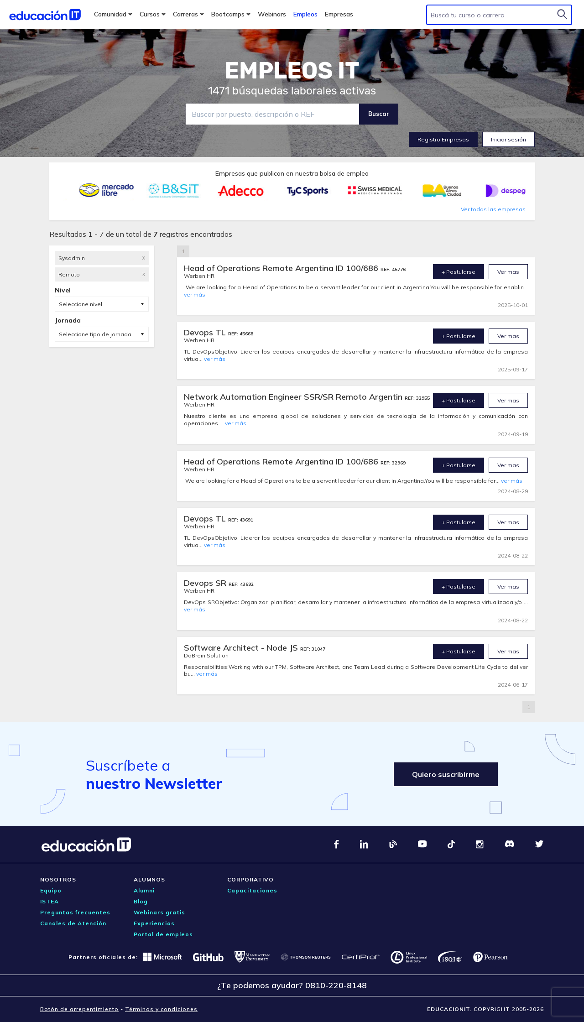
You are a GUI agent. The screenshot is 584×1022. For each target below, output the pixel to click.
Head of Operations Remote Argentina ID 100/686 (282, 268)
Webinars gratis (159, 912)
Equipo (51, 890)
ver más (194, 294)
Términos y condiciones (161, 1009)
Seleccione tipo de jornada (95, 334)
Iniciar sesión (508, 139)
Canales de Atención (73, 923)
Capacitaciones (252, 890)
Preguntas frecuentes (75, 912)
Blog (141, 901)
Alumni (144, 890)
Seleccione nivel (80, 304)
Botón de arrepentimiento (79, 1009)
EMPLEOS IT (292, 70)
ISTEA (49, 901)
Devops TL (206, 332)
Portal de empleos (163, 934)
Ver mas (508, 271)
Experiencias (154, 923)
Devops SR (206, 583)
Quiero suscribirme (446, 774)
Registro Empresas (443, 139)
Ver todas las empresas (493, 209)
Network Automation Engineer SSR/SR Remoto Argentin (294, 396)
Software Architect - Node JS (242, 647)
